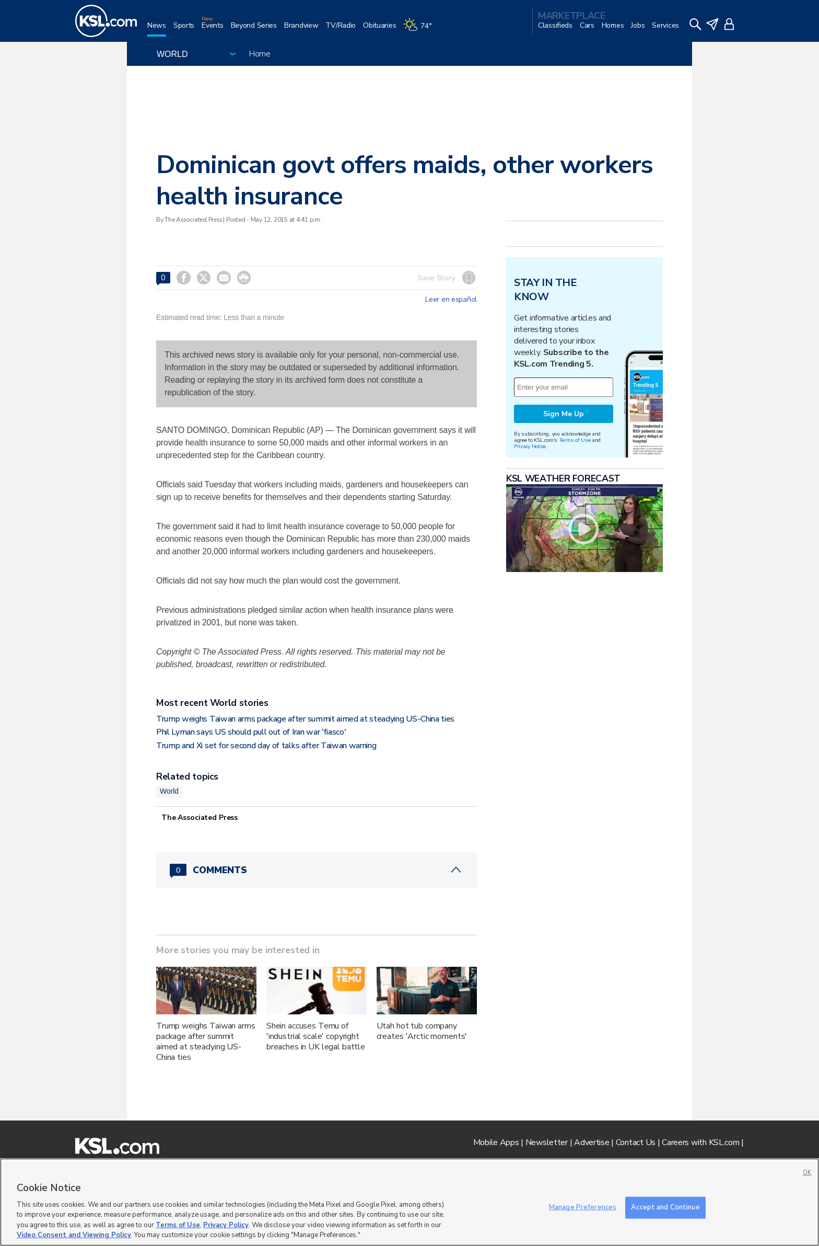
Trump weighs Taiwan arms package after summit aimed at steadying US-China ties (305, 719)
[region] (409, 1202)
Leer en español (451, 299)
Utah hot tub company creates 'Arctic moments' (422, 1031)
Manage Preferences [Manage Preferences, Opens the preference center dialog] (582, 1207)
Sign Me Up (563, 414)
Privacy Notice (530, 446)
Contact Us (636, 1142)
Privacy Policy (226, 1225)
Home (260, 54)
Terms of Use (575, 440)
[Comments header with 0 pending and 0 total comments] (316, 870)
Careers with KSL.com (700, 1142)
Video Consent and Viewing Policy (74, 1235)
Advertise (591, 1142)
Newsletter (546, 1142)
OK (807, 1172)
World (169, 791)
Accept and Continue (665, 1207)
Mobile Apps (496, 1142)
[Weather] (421, 29)
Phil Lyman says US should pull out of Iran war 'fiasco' (251, 732)
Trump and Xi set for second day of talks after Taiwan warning (266, 745)
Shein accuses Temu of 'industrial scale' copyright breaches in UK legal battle (315, 1036)
